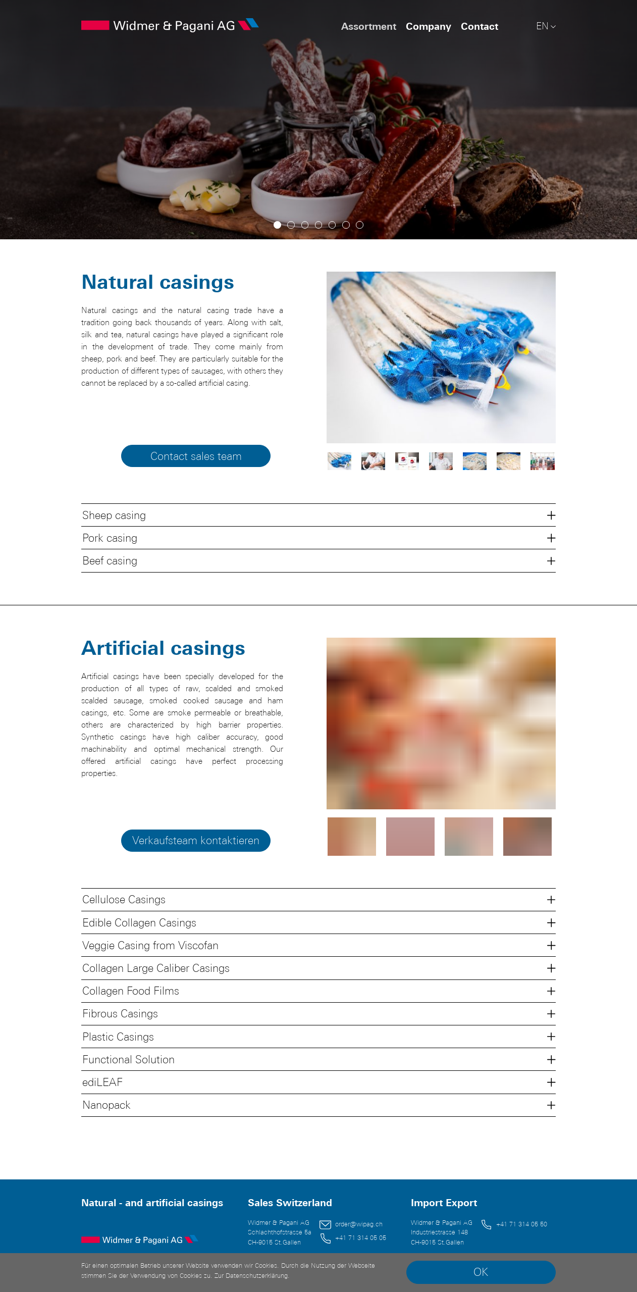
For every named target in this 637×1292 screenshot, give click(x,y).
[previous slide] (349, 357)
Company (428, 26)
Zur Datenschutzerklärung (251, 1275)
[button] (318, 514)
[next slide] (533, 357)
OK (480, 1272)
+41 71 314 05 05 (360, 1238)
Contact (479, 26)
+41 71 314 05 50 (521, 1224)
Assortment (368, 26)
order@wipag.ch (359, 1224)
